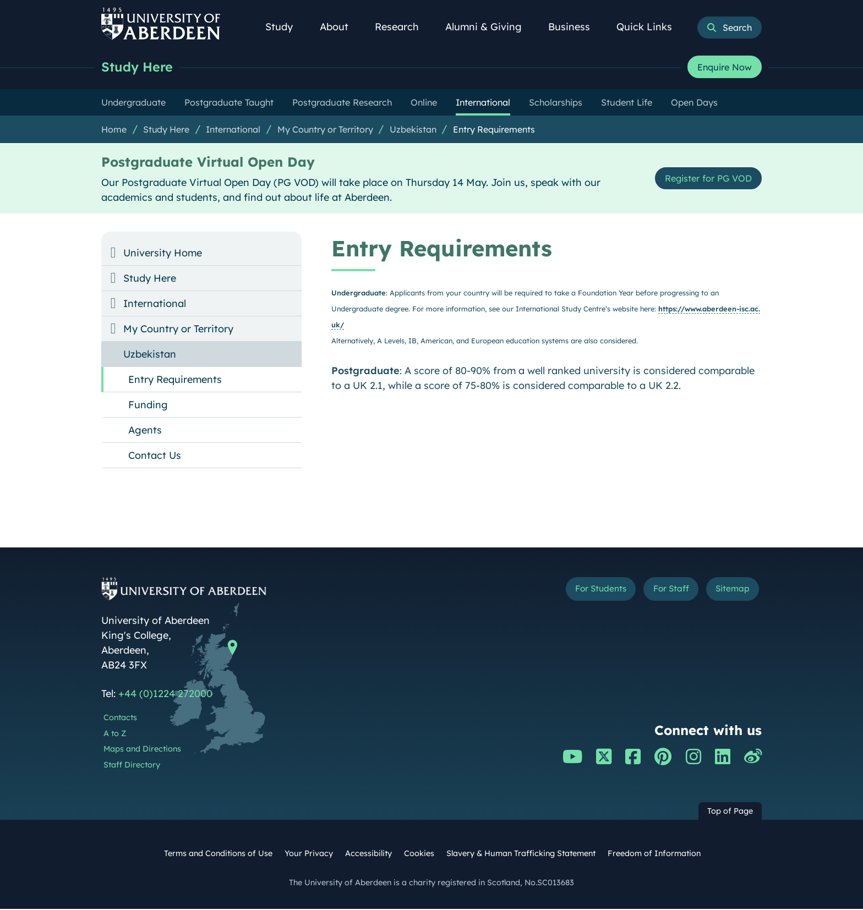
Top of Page (730, 812)
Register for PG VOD (702, 179)
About (340, 26)
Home (114, 130)
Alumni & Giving (489, 26)
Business (575, 26)
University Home (162, 254)
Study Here (139, 67)
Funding (148, 405)
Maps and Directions (142, 750)
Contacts (120, 718)
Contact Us (154, 456)
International (233, 130)
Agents (145, 431)
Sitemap (728, 591)
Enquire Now (724, 67)
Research (403, 26)
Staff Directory (131, 766)
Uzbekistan (413, 130)
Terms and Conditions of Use (218, 854)
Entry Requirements (494, 130)
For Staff (658, 591)
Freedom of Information (654, 854)
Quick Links (650, 26)
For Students (576, 591)
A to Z (114, 734)
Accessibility (368, 854)
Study (285, 26)
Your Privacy (309, 854)
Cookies (419, 854)
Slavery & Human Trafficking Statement (521, 854)
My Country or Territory (325, 130)
